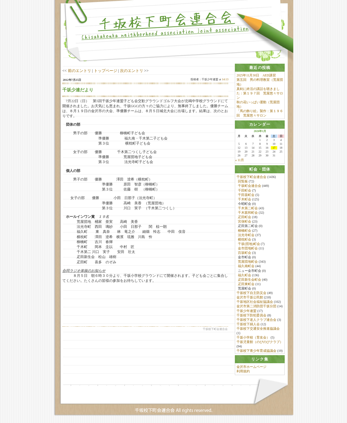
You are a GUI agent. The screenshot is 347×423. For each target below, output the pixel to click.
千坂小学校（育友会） (253, 338)
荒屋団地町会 (248, 262)
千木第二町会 (248, 208)
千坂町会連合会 (249, 186)
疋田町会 (244, 217)
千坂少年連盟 (246, 311)
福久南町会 (246, 266)
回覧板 (243, 182)
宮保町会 (244, 222)
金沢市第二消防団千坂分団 (256, 306)
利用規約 (243, 373)
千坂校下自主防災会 (251, 293)
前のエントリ (79, 70)
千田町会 (244, 191)
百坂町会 (244, 253)
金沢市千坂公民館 (250, 298)
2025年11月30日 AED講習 (256, 75)
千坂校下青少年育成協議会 (256, 351)
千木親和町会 (248, 213)
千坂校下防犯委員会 (251, 316)
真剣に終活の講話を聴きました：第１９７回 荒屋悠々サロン (260, 93)
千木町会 (244, 200)
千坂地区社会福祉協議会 (255, 302)
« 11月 (239, 160)
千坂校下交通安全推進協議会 (258, 329)
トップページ (105, 70)
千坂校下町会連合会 (251, 177)
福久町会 (244, 275)
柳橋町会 (244, 231)
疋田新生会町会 (249, 280)
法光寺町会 (246, 235)
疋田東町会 (246, 284)
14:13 (225, 79)
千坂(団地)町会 (249, 244)
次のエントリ (131, 70)
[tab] (260, 68)
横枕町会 (244, 240)
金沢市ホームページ (251, 368)
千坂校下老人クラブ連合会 (256, 320)
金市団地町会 (248, 249)
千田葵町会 (246, 195)
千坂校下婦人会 (248, 324)
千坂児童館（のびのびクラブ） (260, 342)
